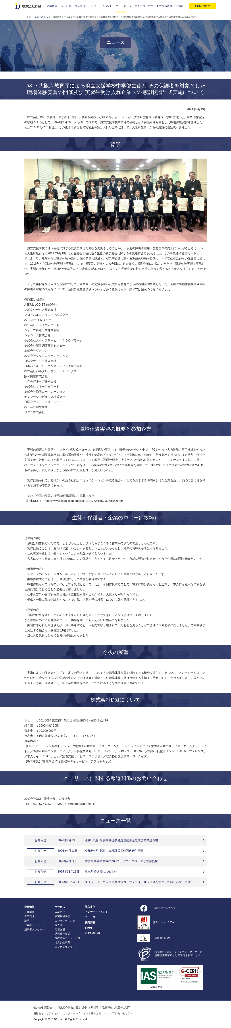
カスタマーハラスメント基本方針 (82, 1013)
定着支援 (60, 929)
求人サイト (61, 925)
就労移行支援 (62, 933)
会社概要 (29, 911)
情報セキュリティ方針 (46, 1013)
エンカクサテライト (66, 946)
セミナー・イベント (100, 6)
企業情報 (52, 6)
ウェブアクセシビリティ (119, 1013)
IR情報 (180, 6)
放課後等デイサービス (67, 938)
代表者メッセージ (34, 925)
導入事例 (80, 6)
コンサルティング (65, 920)
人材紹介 (60, 911)
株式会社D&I (31, 6)
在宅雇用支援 (62, 916)
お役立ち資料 (164, 6)
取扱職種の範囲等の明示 (116, 1007)
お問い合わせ (92, 933)
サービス (66, 6)
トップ (27, 17)
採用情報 (90, 922)
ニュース (121, 6)
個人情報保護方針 (43, 1007)
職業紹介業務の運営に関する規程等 (78, 1007)
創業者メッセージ (34, 929)
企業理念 (29, 916)
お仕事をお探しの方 (141, 6)
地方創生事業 (62, 942)
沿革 (26, 920)
